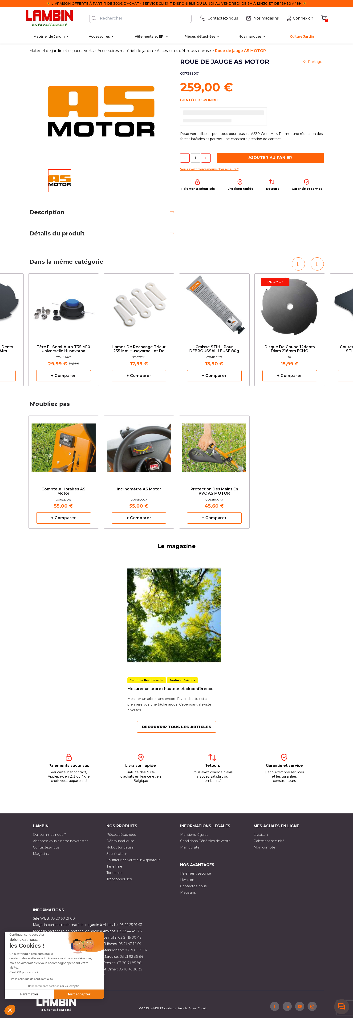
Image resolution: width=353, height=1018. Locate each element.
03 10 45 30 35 (130, 969)
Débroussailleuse (120, 841)
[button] (10, 1010)
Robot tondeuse (120, 847)
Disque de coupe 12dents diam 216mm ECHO (289, 349)
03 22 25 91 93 (130, 925)
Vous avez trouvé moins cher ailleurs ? (209, 169)
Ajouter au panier (270, 157)
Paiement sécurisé (269, 841)
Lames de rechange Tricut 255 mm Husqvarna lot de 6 (139, 349)
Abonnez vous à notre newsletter (60, 841)
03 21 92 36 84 (131, 956)
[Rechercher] (140, 18)
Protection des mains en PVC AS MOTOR (214, 491)
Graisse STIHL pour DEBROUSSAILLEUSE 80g (214, 349)
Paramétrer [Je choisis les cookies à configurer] (29, 994)
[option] (63, 329)
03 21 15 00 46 (129, 937)
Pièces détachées (121, 834)
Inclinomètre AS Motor (139, 489)
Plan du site (189, 847)
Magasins (41, 854)
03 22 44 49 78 (129, 931)
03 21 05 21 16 (136, 950)
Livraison (261, 834)
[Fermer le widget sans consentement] (27, 934)
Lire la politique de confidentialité (31, 979)
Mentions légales (194, 834)
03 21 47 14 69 (129, 944)
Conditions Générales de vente (205, 841)
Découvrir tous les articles (176, 727)
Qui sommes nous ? (49, 834)
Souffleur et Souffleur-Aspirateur (133, 860)
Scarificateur (116, 854)
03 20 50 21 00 (63, 918)
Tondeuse (114, 873)
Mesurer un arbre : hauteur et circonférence (170, 689)
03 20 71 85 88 (129, 963)
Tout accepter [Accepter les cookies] (78, 994)
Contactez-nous (46, 847)
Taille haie (114, 866)
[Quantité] (195, 158)
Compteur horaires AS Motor (63, 491)
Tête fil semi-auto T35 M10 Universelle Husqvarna (63, 349)
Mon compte (264, 847)
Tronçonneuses (119, 879)
